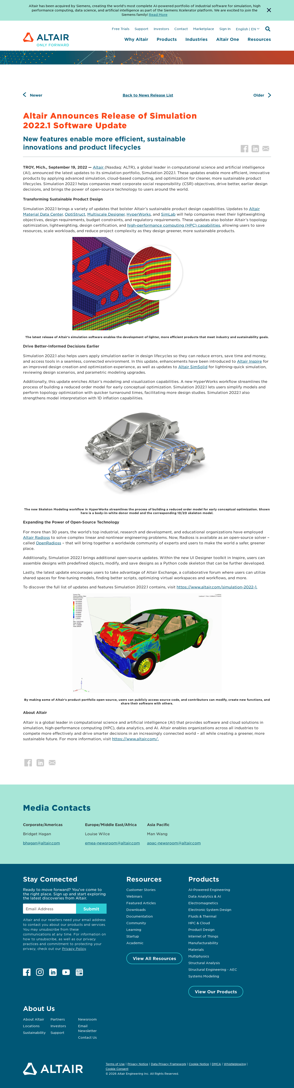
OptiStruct (75, 214)
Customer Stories (140, 890)
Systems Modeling (203, 976)
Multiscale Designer (105, 214)
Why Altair (136, 39)
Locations (31, 1026)
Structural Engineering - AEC (212, 969)
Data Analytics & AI (204, 896)
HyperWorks (139, 214)
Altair (99, 167)
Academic (134, 943)
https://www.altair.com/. (135, 738)
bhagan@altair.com (41, 842)
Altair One (227, 39)
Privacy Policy (74, 949)
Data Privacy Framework (168, 1064)
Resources (259, 39)
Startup (132, 936)
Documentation (139, 916)
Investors (161, 29)
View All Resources (154, 958)
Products (167, 39)
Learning (133, 929)
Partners (58, 1019)
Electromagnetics (203, 903)
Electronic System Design (209, 909)
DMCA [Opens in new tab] (216, 1064)
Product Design (201, 929)
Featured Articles (141, 903)
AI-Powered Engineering (209, 890)
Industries (196, 39)
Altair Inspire (249, 361)
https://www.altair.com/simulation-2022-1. (217, 586)
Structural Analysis (204, 963)
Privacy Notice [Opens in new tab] (137, 1064)
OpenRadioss (48, 542)
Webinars (134, 896)
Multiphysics (198, 956)
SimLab (168, 214)
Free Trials (120, 29)
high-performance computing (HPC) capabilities (173, 225)
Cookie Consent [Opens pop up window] (117, 1069)
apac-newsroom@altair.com (174, 842)
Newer (36, 95)
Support (141, 29)
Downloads (136, 909)
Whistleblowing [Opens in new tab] (235, 1064)
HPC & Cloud (199, 923)
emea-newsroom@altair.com (112, 842)
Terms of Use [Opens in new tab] (115, 1064)
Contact (181, 29)
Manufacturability (203, 943)
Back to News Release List (148, 95)
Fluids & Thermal (202, 916)
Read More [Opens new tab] (158, 14)
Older (258, 95)
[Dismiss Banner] (269, 10)
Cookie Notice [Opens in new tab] (199, 1064)
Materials (196, 949)
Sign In (225, 29)
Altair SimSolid (192, 366)
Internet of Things (203, 936)
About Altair (33, 1019)
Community (136, 923)
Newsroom (87, 1019)
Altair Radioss (36, 537)
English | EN (246, 29)
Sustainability (34, 1032)
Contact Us (87, 1037)
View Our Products (216, 991)
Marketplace (203, 29)
